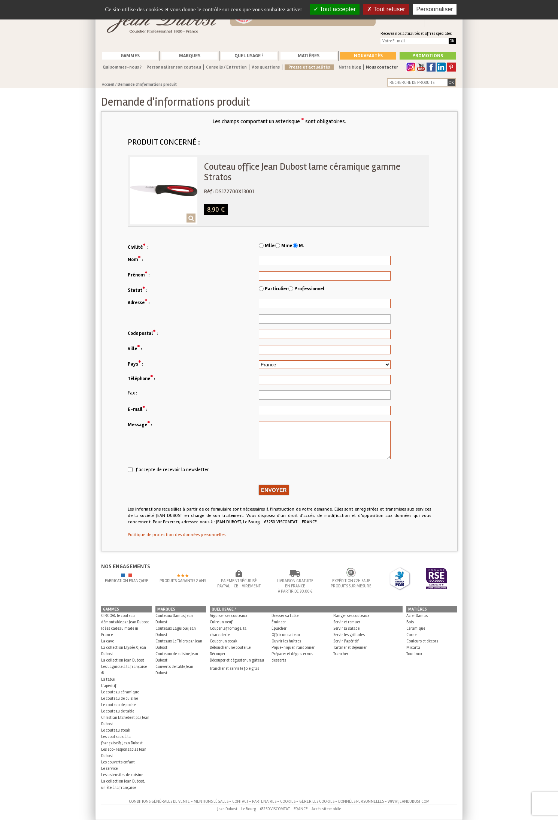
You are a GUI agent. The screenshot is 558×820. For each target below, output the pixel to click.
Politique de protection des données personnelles (176, 535)
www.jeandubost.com (409, 801)
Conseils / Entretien (226, 67)
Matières (308, 56)
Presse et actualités (309, 67)
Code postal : (143, 333)
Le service (109, 768)
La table (108, 679)
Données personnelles (361, 801)
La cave (107, 641)
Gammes (130, 56)
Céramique (415, 628)
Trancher (340, 653)
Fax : (132, 393)
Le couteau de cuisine (119, 698)
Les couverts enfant (118, 762)
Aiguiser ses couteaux (228, 615)
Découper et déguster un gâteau (237, 660)
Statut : (137, 290)
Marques (189, 56)
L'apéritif (108, 685)
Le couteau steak (115, 730)
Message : (140, 424)
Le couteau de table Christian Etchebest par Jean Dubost (125, 717)
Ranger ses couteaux (351, 615)
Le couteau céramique (120, 692)
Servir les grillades (349, 634)
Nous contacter (382, 67)
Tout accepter (334, 9)
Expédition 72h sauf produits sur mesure (351, 583)
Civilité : (138, 247)
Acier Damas (417, 615)
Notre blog (350, 67)
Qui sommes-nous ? (122, 67)
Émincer (279, 622)
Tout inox (414, 653)
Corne (411, 634)
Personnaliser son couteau (173, 67)
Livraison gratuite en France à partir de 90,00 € (295, 586)
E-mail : (137, 409)
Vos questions (266, 67)
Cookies (287, 801)
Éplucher (279, 628)
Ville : (135, 348)
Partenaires (264, 801)
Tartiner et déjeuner (350, 647)
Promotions (427, 56)
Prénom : (138, 274)
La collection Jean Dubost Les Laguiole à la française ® (124, 666)
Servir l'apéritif (346, 641)
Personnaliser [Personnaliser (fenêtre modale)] (434, 9)
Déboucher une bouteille (230, 647)
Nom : (135, 259)
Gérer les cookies (316, 801)
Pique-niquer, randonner (293, 647)
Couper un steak (223, 641)
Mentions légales (211, 801)
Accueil (108, 84)
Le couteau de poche (118, 704)
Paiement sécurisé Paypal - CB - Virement (239, 583)
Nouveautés (368, 56)
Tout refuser (386, 9)
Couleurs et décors (422, 641)
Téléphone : (141, 378)
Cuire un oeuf (221, 622)
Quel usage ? (249, 56)
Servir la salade (346, 628)
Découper (217, 653)
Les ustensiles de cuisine (122, 774)
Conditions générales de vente (159, 801)
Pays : (135, 363)
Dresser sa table (285, 615)
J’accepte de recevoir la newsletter (168, 470)
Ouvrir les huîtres (286, 641)
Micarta (413, 647)
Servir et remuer (346, 622)
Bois (410, 622)
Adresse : (138, 302)
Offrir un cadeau (286, 634)
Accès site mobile (326, 809)
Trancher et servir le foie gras (234, 668)
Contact (240, 801)
